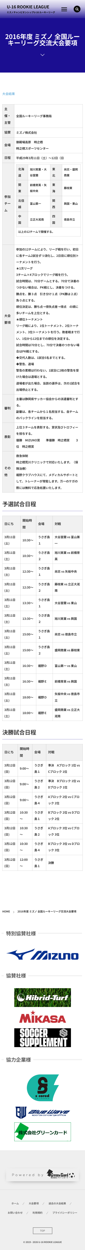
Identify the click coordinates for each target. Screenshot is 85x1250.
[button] (77, 9)
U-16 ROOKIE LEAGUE (28, 7)
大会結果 (8, 94)
